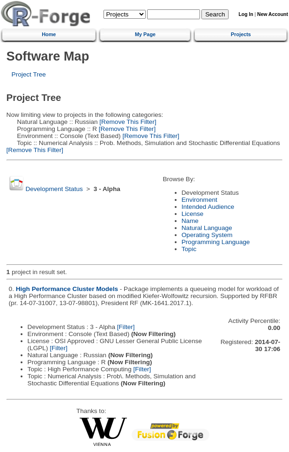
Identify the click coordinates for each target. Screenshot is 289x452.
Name (190, 220)
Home (49, 34)
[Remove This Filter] (127, 121)
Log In (245, 14)
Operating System (207, 234)
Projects (241, 34)
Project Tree (29, 74)
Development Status (53, 188)
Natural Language (207, 227)
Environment (199, 199)
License (193, 213)
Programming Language (216, 241)
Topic (189, 249)
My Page (145, 34)
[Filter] (126, 326)
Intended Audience (208, 206)
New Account (272, 14)
